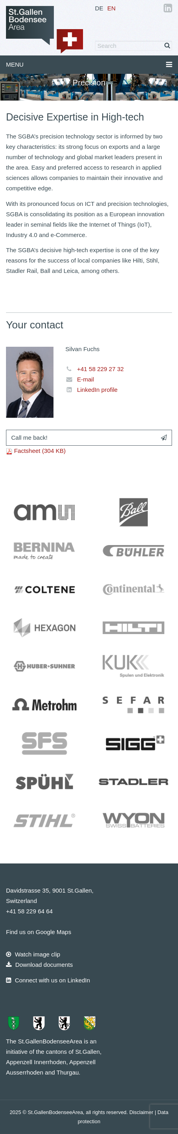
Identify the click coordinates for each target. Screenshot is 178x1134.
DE (99, 8)
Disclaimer (142, 1112)
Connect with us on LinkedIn (48, 980)
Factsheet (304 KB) (39, 450)
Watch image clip (33, 954)
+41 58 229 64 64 (29, 911)
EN (111, 8)
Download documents (39, 964)
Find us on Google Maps (38, 932)
